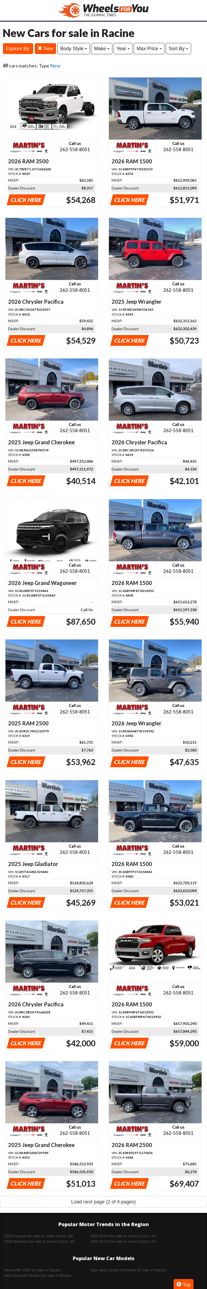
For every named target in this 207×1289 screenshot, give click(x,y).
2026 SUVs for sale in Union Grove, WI (123, 1236)
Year (123, 48)
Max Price (149, 48)
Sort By (178, 48)
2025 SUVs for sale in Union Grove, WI (123, 1241)
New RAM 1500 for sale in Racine (32, 1270)
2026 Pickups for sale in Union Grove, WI (38, 1236)
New (45, 48)
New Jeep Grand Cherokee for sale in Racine (128, 1270)
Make (101, 48)
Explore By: (18, 48)
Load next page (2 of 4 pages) (103, 1202)
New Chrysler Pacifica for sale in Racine (37, 1275)
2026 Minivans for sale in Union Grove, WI (39, 1241)
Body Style (73, 48)
